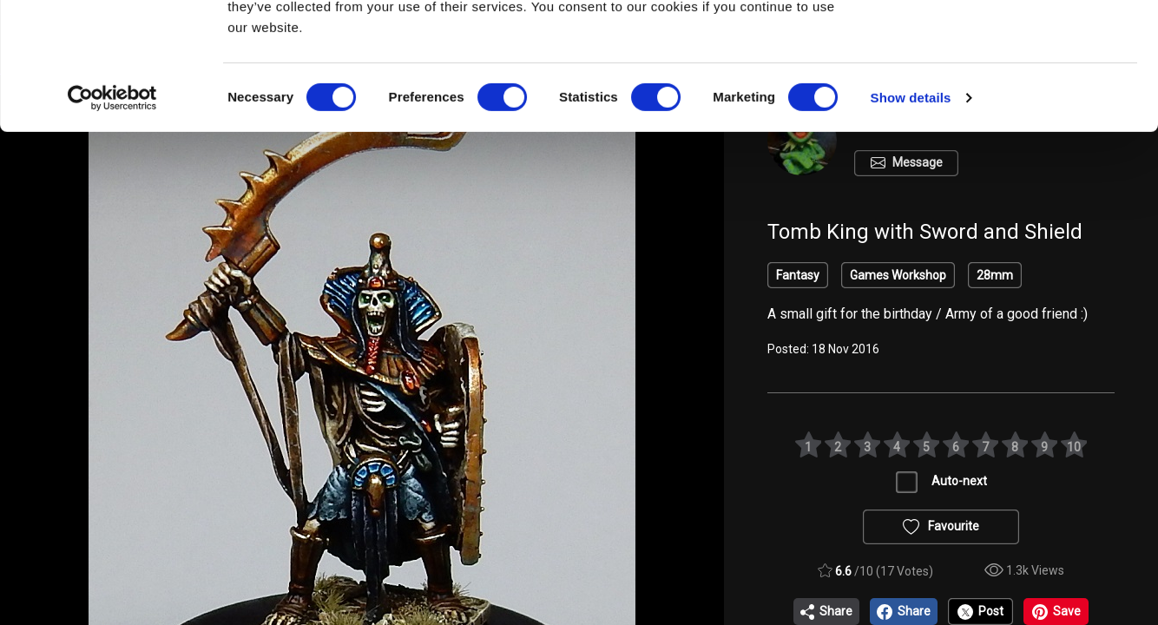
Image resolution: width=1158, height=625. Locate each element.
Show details (911, 216)
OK (1013, 44)
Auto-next (959, 481)
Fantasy (797, 275)
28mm (995, 275)
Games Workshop (898, 275)
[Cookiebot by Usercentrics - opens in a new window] (112, 217)
